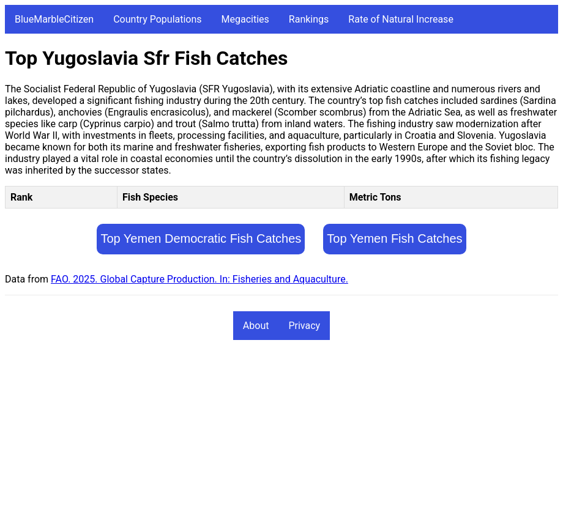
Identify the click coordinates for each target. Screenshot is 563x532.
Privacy (304, 325)
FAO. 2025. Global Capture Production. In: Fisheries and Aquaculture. (199, 279)
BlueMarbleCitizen (54, 19)
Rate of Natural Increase (400, 19)
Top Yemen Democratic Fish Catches (200, 238)
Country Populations (157, 19)
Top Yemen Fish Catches (394, 238)
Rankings (309, 19)
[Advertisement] (281, 441)
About (256, 325)
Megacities (245, 19)
